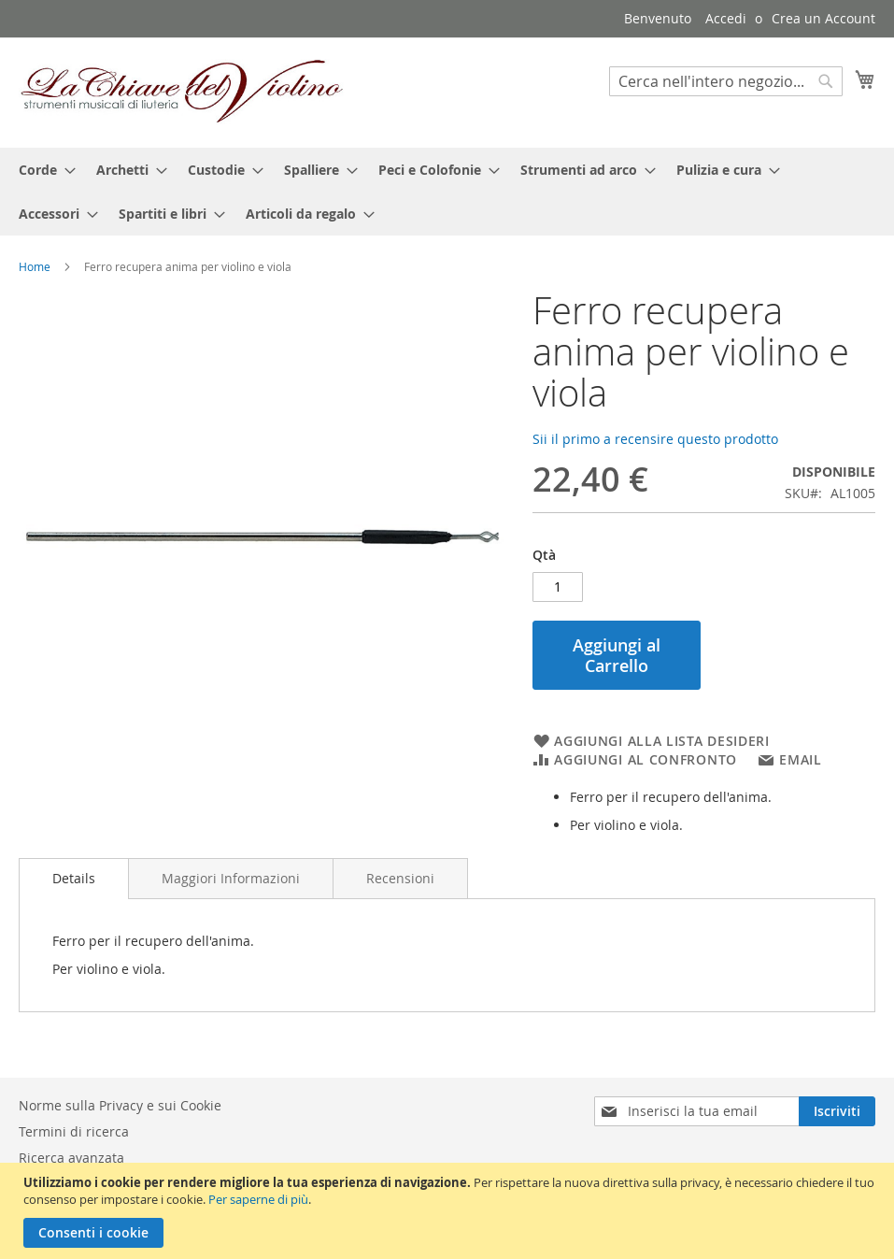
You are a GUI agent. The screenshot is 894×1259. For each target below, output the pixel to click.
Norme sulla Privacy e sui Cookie (120, 1105)
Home (34, 266)
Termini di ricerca (74, 1131)
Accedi (725, 18)
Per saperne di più (258, 1199)
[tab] (74, 878)
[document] (449, 1211)
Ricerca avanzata (71, 1157)
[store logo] (182, 91)
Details (73, 878)
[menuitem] (41, 170)
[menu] (447, 192)
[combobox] (726, 81)
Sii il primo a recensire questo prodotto (655, 439)
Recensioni (400, 878)
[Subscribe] (837, 1111)
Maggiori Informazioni (231, 878)
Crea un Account (823, 18)
